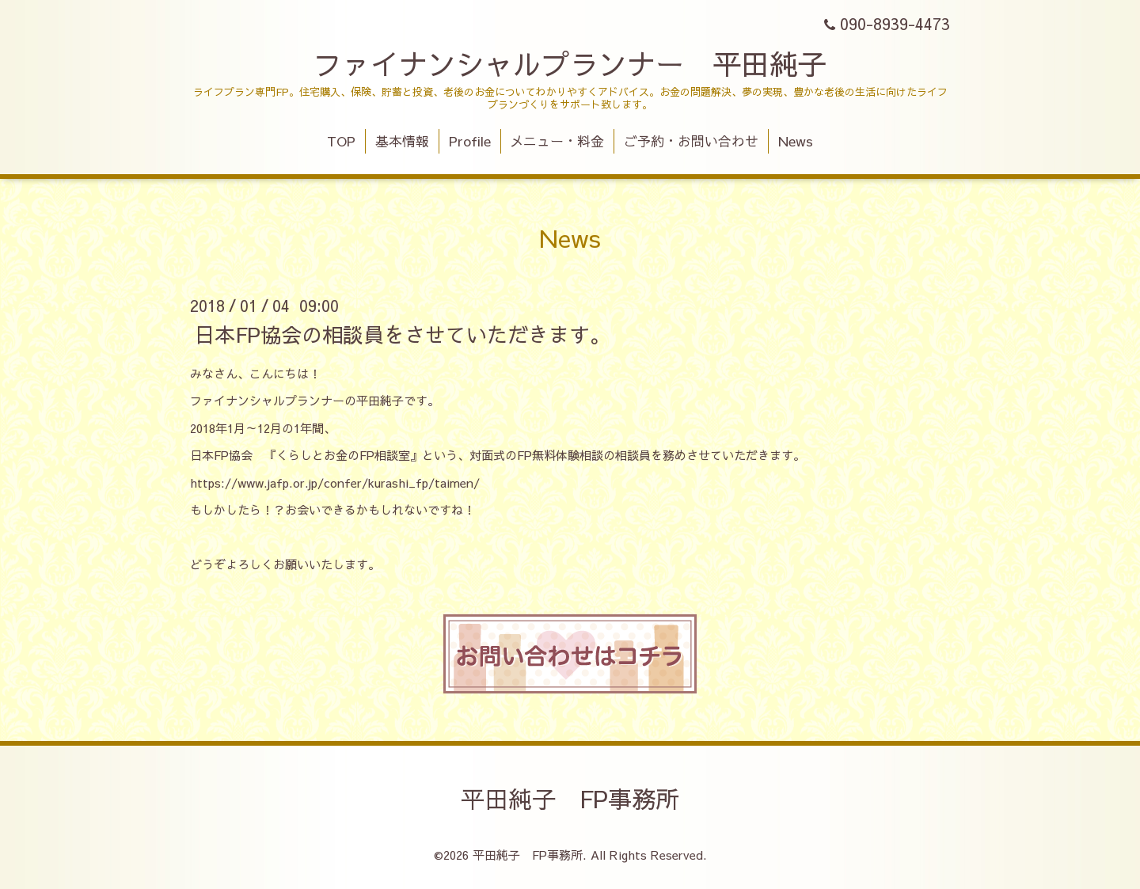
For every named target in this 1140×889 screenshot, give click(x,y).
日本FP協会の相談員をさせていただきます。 (402, 333)
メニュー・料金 (557, 140)
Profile (470, 140)
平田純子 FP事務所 (570, 798)
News (795, 140)
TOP (341, 140)
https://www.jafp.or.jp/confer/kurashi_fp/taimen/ (335, 482)
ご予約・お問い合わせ (691, 140)
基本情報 (402, 140)
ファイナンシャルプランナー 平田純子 (570, 63)
